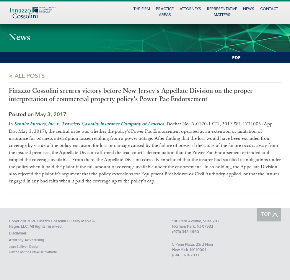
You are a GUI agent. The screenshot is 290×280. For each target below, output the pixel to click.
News (248, 9)
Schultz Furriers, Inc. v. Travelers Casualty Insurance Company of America (89, 124)
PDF (236, 57)
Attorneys (190, 9)
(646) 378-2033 (185, 255)
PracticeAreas (165, 12)
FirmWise (37, 252)
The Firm (141, 9)
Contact (269, 9)
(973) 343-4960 (185, 231)
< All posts (27, 75)
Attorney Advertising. (27, 240)
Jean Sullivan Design (24, 247)
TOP (266, 214)
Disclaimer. (18, 233)
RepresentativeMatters (222, 12)
